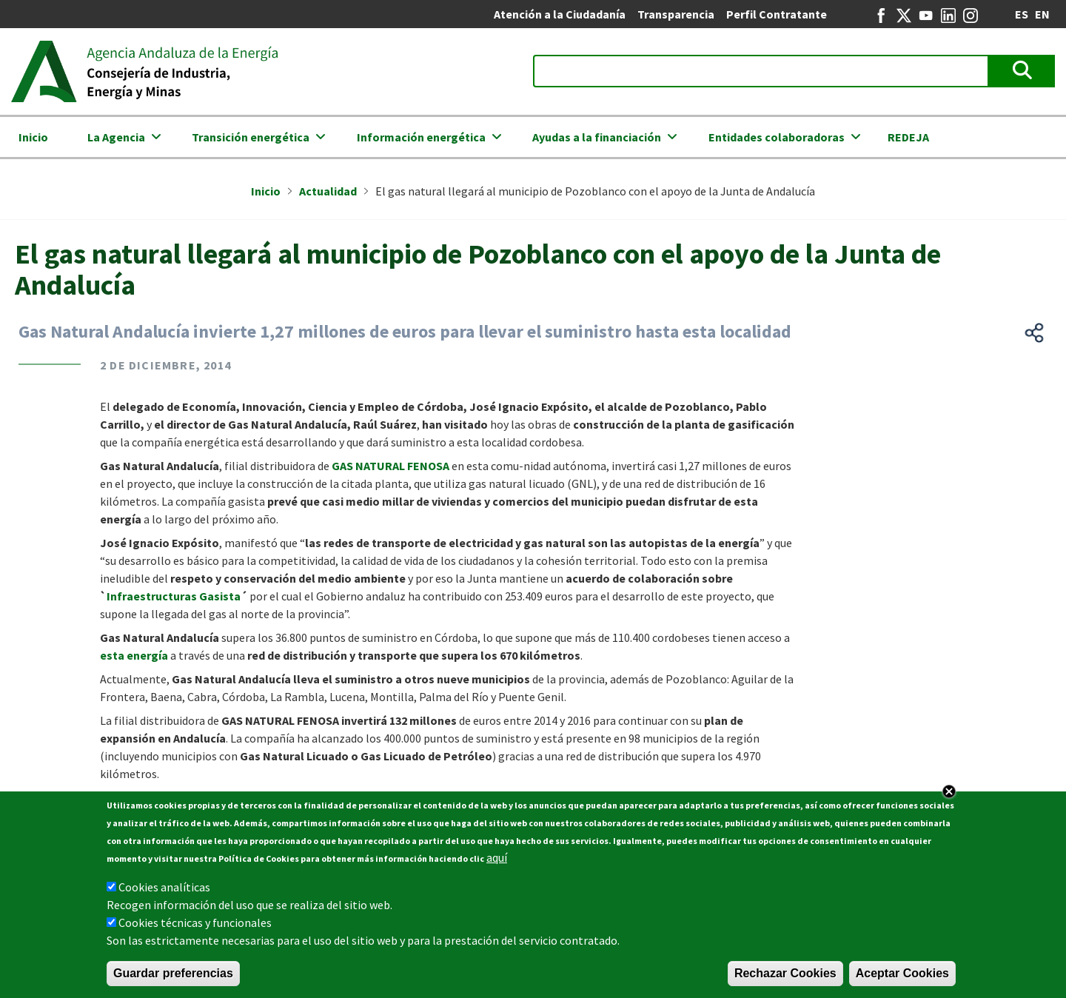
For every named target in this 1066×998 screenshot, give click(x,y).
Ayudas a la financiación (596, 137)
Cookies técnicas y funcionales (195, 924)
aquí (496, 858)
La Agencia (116, 137)
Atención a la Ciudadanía (560, 14)
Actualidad (328, 191)
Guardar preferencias (173, 974)
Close (949, 793)
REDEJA (908, 137)
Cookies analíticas (164, 888)
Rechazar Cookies (785, 974)
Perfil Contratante (776, 14)
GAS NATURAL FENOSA (392, 465)
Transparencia (675, 14)
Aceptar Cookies (902, 974)
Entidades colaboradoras (776, 137)
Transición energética (250, 137)
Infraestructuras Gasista (174, 596)
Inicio (33, 137)
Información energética (421, 137)
